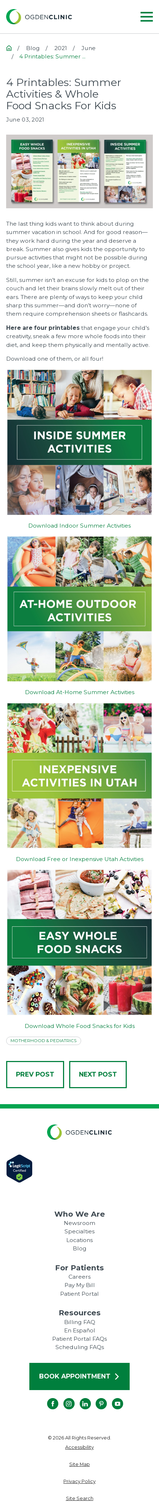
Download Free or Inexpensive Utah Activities (79, 859)
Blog (80, 1248)
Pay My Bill (79, 1285)
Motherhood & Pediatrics (43, 1040)
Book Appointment (79, 1376)
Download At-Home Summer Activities (79, 692)
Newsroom (79, 1223)
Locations (79, 1240)
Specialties (79, 1231)
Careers (79, 1276)
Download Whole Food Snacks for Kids (80, 1026)
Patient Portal (79, 1293)
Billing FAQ (79, 1322)
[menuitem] (79, 1447)
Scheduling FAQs (79, 1347)
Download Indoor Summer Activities (79, 525)
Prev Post (35, 1074)
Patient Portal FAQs (79, 1338)
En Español (79, 1330)
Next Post (98, 1074)
